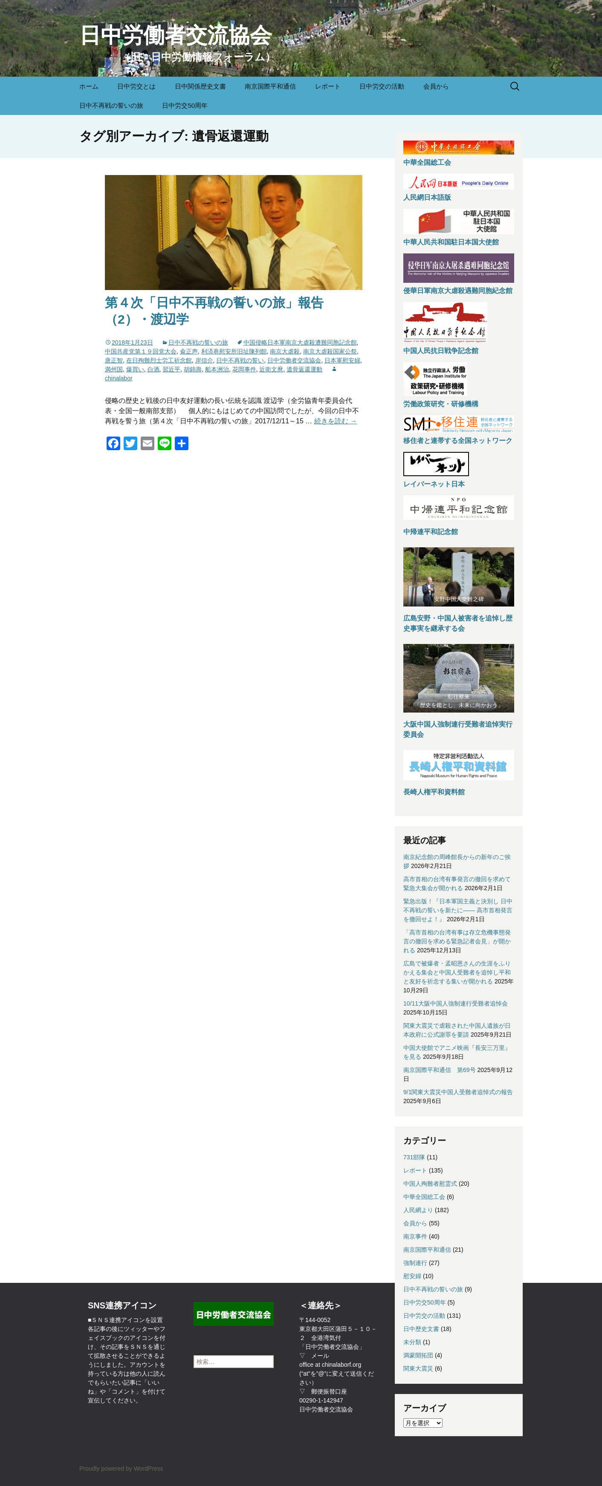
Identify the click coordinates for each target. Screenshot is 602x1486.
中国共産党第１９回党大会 (141, 351)
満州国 (114, 369)
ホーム (88, 86)
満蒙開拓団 (418, 1355)
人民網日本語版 (427, 197)
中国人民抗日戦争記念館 (440, 350)
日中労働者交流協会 (294, 360)
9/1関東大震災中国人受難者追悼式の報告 (458, 1092)
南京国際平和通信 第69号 (439, 1069)
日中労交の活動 (381, 86)
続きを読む (335, 421)
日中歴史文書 (421, 1328)
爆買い (135, 369)
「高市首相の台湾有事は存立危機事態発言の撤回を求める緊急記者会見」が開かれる (457, 941)
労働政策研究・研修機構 (440, 404)
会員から (436, 86)
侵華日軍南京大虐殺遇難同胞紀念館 (457, 290)
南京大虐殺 (285, 351)
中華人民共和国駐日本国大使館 (451, 242)
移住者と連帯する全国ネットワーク (457, 440)
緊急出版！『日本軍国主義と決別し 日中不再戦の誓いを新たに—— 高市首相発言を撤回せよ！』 (457, 910)
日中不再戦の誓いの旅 (111, 105)
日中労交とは (136, 86)
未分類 (412, 1342)
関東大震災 (418, 1368)
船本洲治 (217, 369)
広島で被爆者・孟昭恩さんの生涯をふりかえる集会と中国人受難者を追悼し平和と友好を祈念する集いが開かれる (457, 972)
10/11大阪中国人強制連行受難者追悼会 (455, 1003)
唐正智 (114, 360)
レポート (328, 86)
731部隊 (414, 1157)
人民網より (418, 1210)
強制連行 (415, 1262)
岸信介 (204, 360)
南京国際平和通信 (270, 86)
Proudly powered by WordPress (121, 1468)
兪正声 (189, 351)
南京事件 (415, 1236)
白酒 (153, 369)
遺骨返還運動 (304, 369)
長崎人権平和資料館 (434, 792)
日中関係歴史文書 (200, 86)
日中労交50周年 (185, 105)
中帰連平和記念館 (430, 531)
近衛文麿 (271, 369)
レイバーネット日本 (434, 484)
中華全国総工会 (427, 162)
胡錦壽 (193, 369)
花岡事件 (244, 369)
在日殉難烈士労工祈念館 (159, 360)
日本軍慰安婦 (342, 360)
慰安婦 (412, 1276)
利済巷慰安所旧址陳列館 (234, 351)
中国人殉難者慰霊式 (430, 1183)
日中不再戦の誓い (240, 360)
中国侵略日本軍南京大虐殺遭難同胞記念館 (300, 342)
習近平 (171, 369)
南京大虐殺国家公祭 (330, 351)
